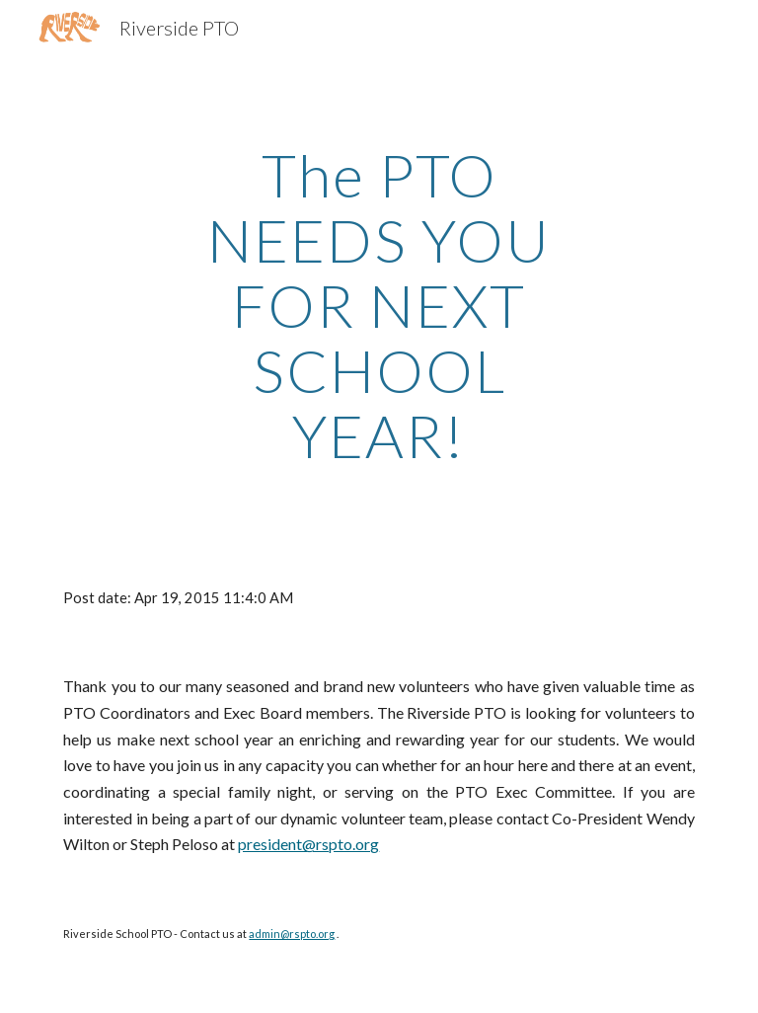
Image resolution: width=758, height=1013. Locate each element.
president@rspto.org (308, 843)
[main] (378, 305)
